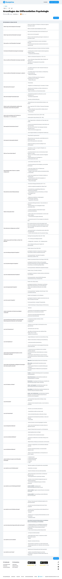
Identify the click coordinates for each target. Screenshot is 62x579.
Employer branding (15, 565)
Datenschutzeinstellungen (29, 576)
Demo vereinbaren (15, 567)
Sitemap (35, 576)
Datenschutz (13, 576)
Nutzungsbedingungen (6, 576)
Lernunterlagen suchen (6, 564)
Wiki (22, 14)
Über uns (22, 576)
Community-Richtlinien (6, 567)
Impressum (18, 576)
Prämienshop (5, 565)
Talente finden (14, 564)
